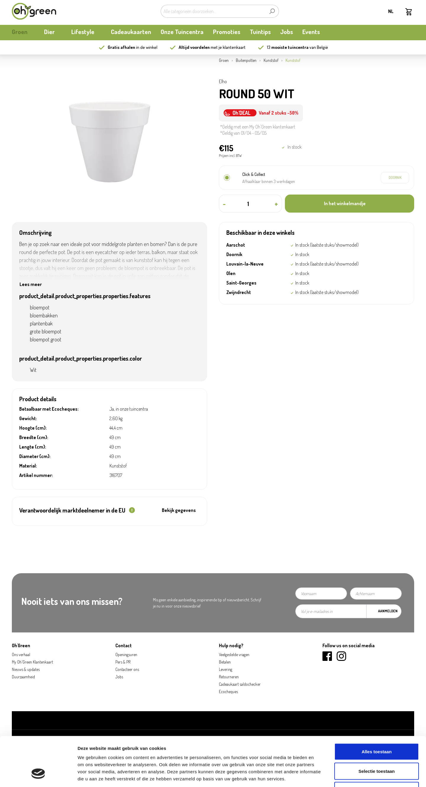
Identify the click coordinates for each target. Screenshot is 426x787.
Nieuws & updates (26, 669)
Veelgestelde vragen (234, 654)
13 (288, 47)
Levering (225, 669)
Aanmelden (388, 611)
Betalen (225, 661)
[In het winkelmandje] (349, 204)
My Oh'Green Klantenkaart (32, 661)
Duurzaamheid (23, 676)
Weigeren (376, 748)
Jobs (119, 676)
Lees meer (31, 284)
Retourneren (229, 676)
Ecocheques (228, 691)
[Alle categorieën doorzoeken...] (213, 11)
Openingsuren (126, 654)
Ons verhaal (21, 654)
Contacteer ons (127, 669)
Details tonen (320, 775)
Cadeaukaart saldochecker (240, 684)
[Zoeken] (272, 11)
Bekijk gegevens (179, 510)
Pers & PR (122, 661)
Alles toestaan (377, 709)
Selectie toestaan (377, 728)
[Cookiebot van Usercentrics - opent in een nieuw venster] (38, 775)
